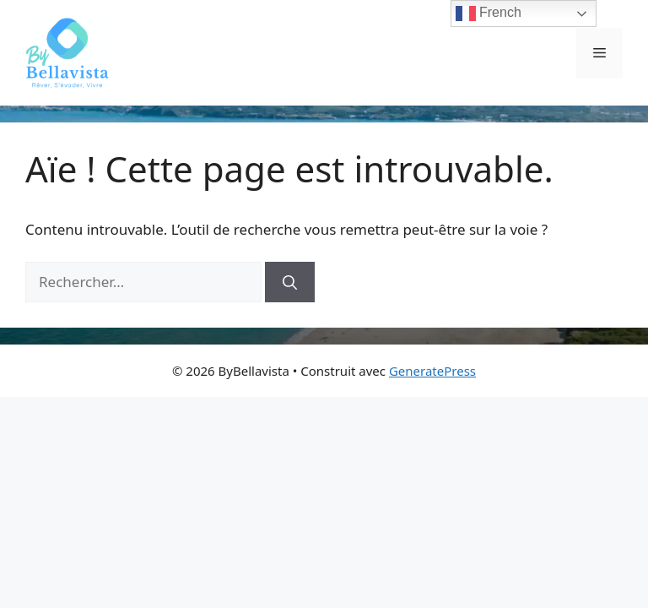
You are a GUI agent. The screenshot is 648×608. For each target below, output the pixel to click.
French (488, 13)
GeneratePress (432, 370)
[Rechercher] (290, 282)
